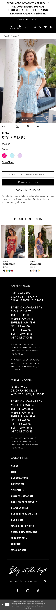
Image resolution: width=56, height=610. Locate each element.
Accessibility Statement (24, 532)
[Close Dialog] (2, 604)
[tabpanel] (28, 81)
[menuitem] (5, 26)
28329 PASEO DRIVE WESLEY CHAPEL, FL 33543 (28, 392)
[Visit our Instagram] (27, 590)
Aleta (16, 35)
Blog (14, 472)
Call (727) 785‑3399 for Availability (28, 174)
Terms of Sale (18, 550)
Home (6, 35)
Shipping (16, 544)
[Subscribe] (44, 581)
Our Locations (19, 478)
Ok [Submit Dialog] (7, 604)
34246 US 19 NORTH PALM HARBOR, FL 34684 (27, 298)
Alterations (18, 490)
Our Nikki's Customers (24, 514)
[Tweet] (17, 126)
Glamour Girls (19, 508)
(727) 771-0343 (18, 353)
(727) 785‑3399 (20, 293)
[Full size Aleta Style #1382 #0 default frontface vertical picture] (28, 81)
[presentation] (15, 241)
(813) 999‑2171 (20, 387)
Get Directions (21, 337)
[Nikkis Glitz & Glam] (18, 27)
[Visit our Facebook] (17, 590)
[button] (5, 26)
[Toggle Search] (35, 26)
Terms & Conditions (22, 526)
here (29, 608)
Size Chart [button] (8, 162)
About (14, 466)
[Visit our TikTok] (38, 590)
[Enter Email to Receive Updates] (28, 581)
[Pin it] (28, 126)
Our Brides (17, 520)
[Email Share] (38, 126)
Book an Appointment (28, 190)
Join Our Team (19, 538)
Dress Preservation (22, 496)
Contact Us (17, 484)
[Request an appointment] (28, 19)
